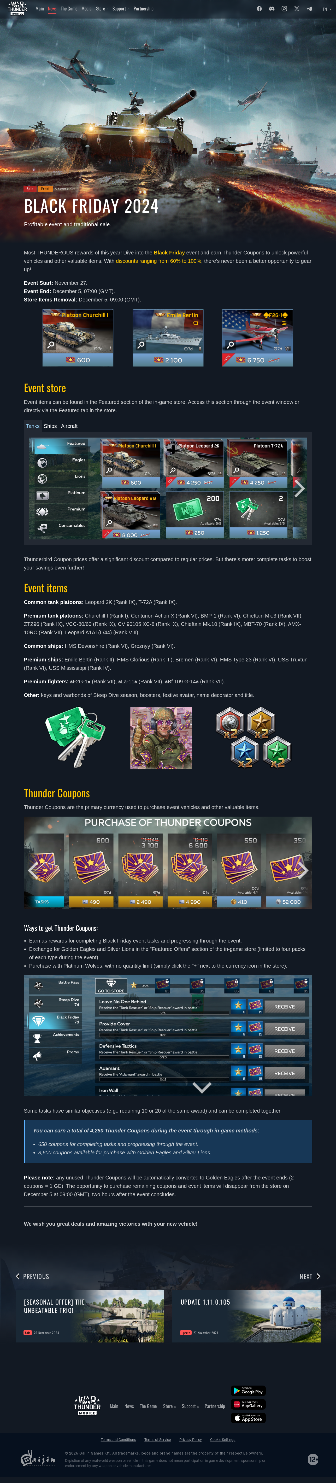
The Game (69, 8)
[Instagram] (284, 8)
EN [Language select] (325, 9)
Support (121, 8)
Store (102, 8)
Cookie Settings (222, 1440)
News (52, 8)
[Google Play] (248, 1391)
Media (86, 8)
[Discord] (272, 8)
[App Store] (248, 1418)
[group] (90, 1316)
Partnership (144, 8)
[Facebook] (259, 8)
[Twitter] (297, 8)
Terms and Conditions (118, 1440)
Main (40, 8)
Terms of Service (157, 1440)
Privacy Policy (190, 1440)
